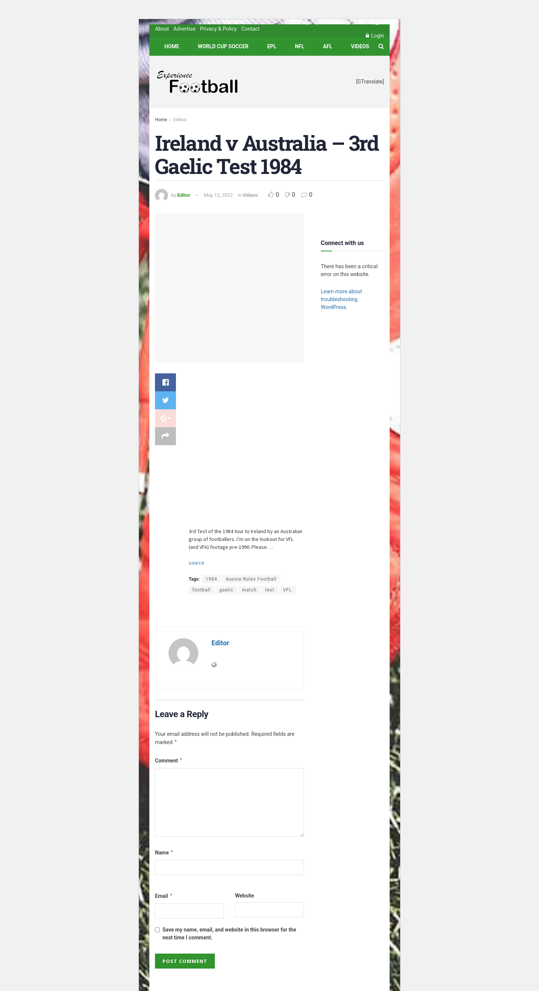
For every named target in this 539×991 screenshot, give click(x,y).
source (196, 562)
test (269, 590)
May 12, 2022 (218, 195)
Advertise (184, 29)
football (201, 590)
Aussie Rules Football (251, 579)
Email (164, 896)
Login (375, 36)
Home (171, 46)
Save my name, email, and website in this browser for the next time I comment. (229, 933)
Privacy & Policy (218, 29)
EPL (271, 46)
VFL (287, 590)
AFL (327, 46)
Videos (360, 46)
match (249, 590)
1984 (211, 579)
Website (244, 896)
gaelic (226, 590)
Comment (169, 761)
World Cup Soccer (223, 46)
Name (164, 853)
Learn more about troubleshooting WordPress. (341, 299)
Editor (183, 195)
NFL (299, 46)
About (162, 29)
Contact (250, 29)
